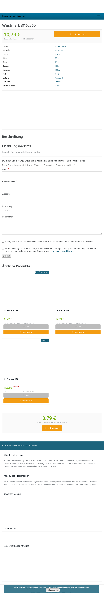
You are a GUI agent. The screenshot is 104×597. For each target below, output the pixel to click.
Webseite (6, 194)
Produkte (15, 445)
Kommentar (8, 216)
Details (26, 326)
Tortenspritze (60, 46)
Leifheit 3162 (62, 310)
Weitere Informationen (81, 587)
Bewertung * (8, 206)
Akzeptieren (53, 590)
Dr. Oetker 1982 (11, 379)
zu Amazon (77, 34)
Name (5, 169)
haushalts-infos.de (13, 16)
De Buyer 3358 (10, 310)
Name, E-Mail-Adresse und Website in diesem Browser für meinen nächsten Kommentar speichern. (48, 241)
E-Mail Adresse (9, 181)
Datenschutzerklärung (63, 251)
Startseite (6, 445)
